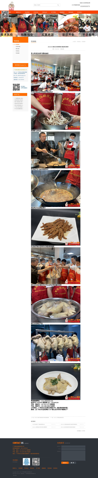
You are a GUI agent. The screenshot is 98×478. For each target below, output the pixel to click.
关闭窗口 (79, 430)
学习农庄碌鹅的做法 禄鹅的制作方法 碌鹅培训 (24, 108)
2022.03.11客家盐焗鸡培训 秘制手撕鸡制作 (69, 424)
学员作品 (79, 41)
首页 (10, 12)
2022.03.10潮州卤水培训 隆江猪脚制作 (39, 427)
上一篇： (40, 417)
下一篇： (57, 417)
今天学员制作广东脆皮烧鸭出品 (38, 424)
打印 (83, 430)
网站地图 (15, 475)
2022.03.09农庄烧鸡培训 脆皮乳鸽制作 (68, 427)
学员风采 (83, 41)
